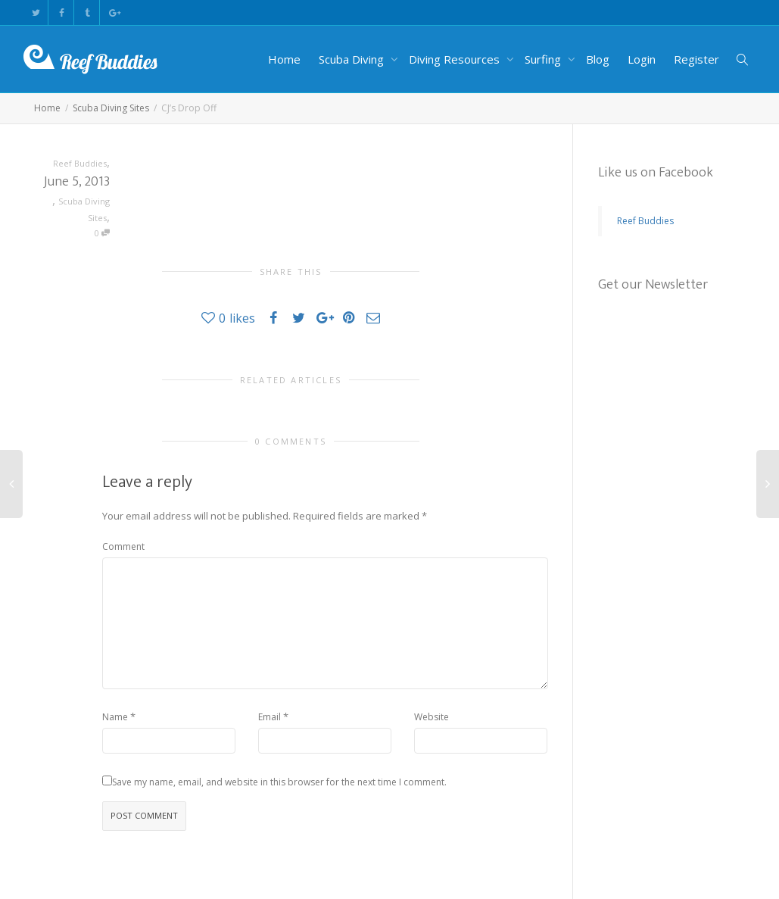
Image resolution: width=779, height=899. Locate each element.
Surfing (544, 59)
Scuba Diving (353, 59)
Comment (123, 546)
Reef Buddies (645, 220)
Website (431, 716)
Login (642, 59)
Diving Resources (456, 59)
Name (115, 716)
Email (269, 716)
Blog (597, 59)
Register (696, 59)
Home (284, 59)
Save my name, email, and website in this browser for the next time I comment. (279, 782)
